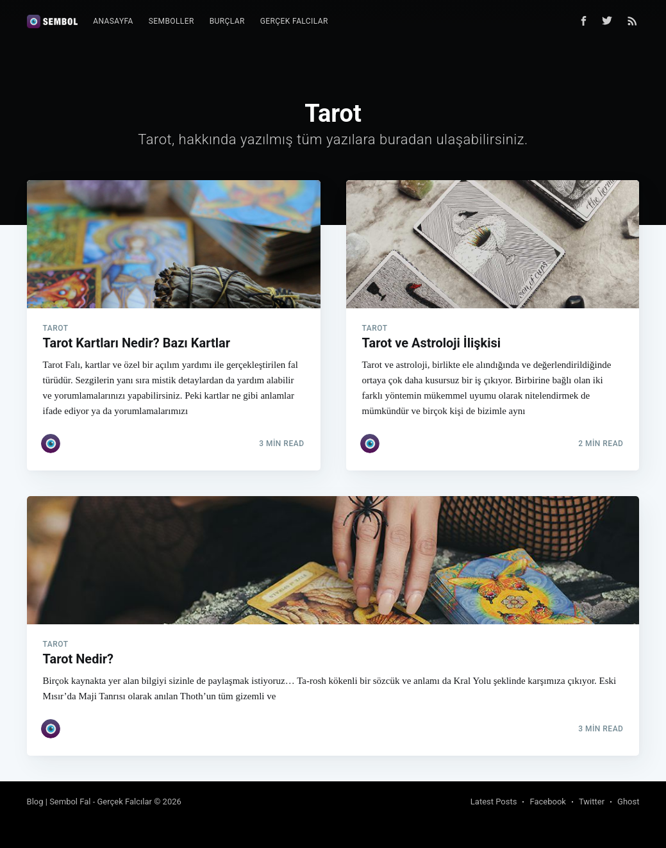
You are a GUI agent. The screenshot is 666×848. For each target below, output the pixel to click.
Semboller (171, 21)
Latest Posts (493, 801)
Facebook (547, 801)
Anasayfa (113, 21)
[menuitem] (113, 21)
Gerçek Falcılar (294, 21)
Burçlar (227, 21)
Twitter (591, 801)
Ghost (628, 801)
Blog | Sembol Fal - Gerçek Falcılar (89, 801)
